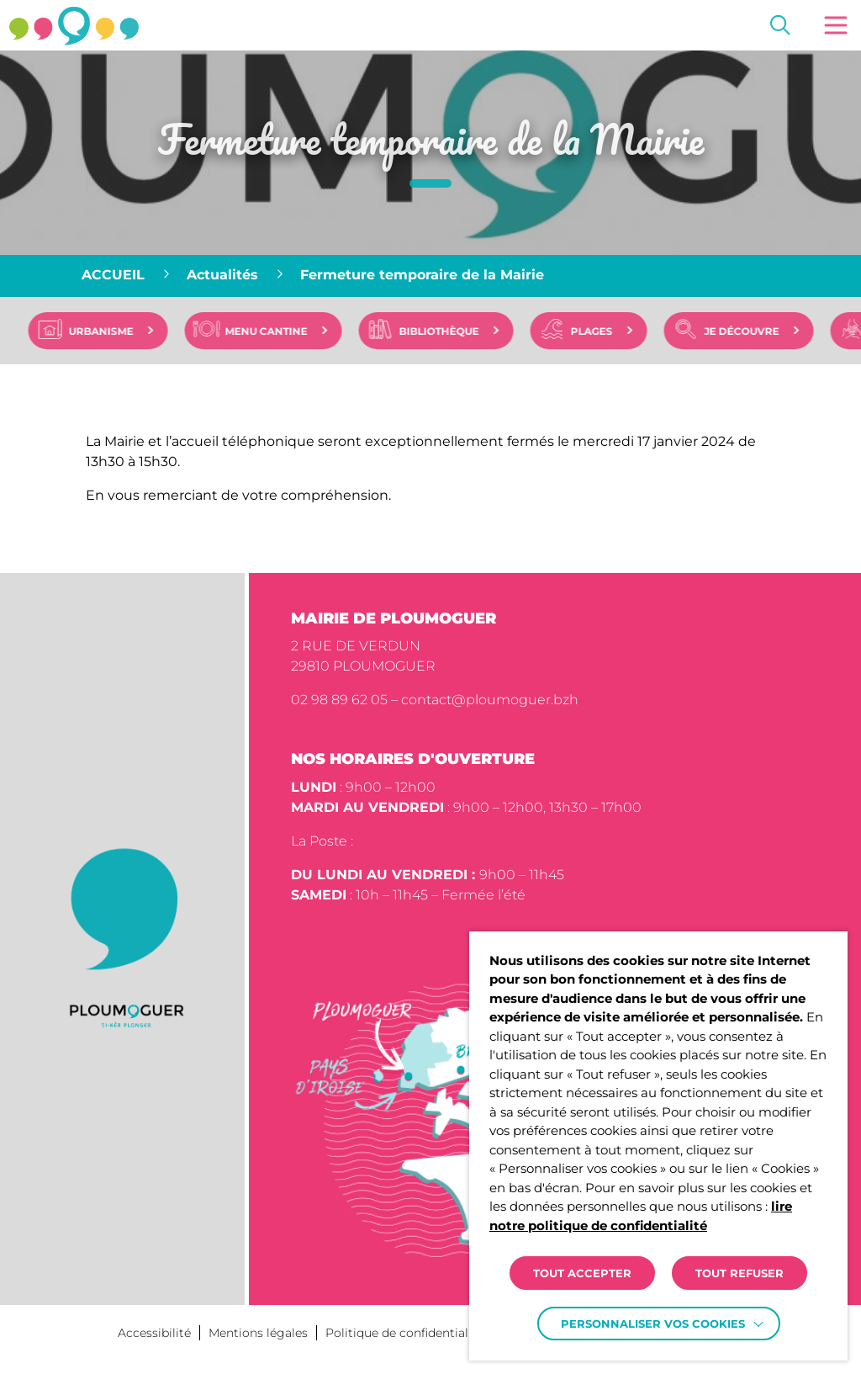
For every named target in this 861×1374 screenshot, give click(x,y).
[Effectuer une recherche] (780, 25)
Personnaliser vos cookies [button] (653, 1323)
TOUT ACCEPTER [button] (582, 1273)
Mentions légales (258, 1332)
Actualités (222, 275)
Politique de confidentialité (404, 1332)
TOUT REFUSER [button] (739, 1273)
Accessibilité (154, 1332)
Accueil (113, 275)
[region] (430, 276)
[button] (836, 25)
